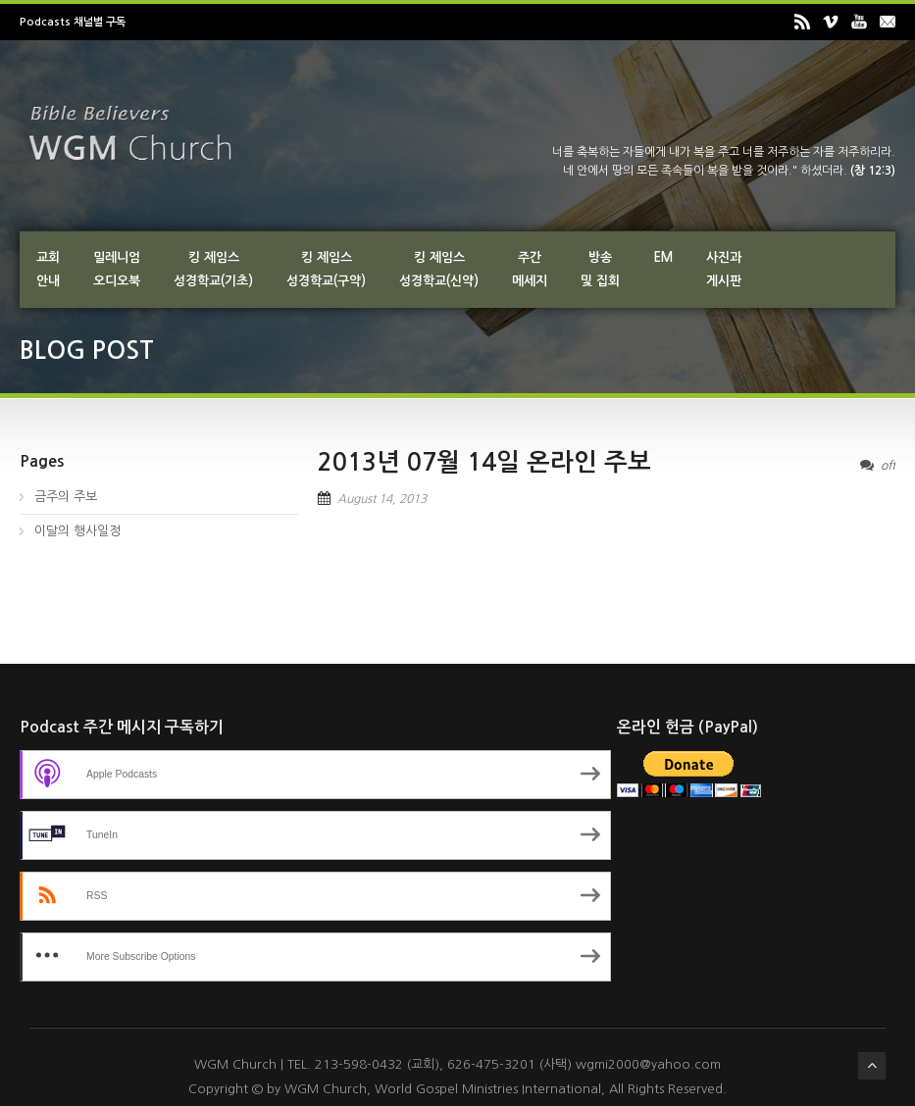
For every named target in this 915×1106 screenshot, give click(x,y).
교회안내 (48, 269)
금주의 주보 (65, 496)
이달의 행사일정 (77, 531)
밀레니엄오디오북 (116, 269)
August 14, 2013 (382, 499)
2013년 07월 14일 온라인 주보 (484, 462)
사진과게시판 (723, 269)
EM (663, 257)
